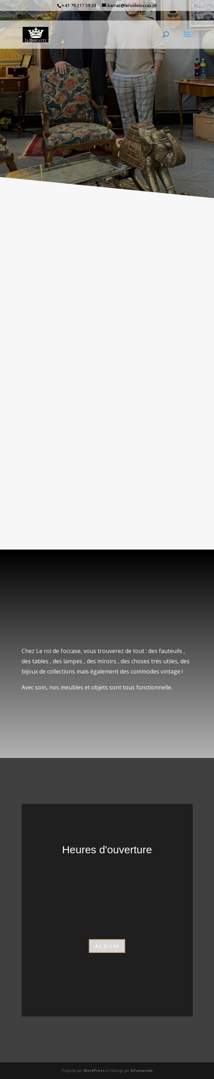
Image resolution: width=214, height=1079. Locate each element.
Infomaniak (141, 1070)
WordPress (94, 1070)
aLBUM (107, 946)
